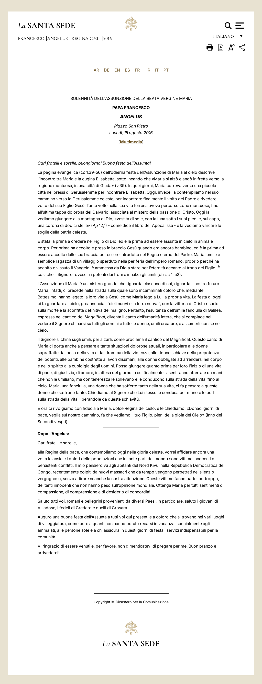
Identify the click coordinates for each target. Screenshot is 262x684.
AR (96, 70)
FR (137, 70)
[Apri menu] (239, 25)
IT (157, 70)
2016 (107, 38)
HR (147, 70)
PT (166, 70)
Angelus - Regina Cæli (74, 38)
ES (127, 70)
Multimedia (131, 141)
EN (117, 70)
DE (107, 70)
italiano (224, 38)
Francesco (32, 38)
